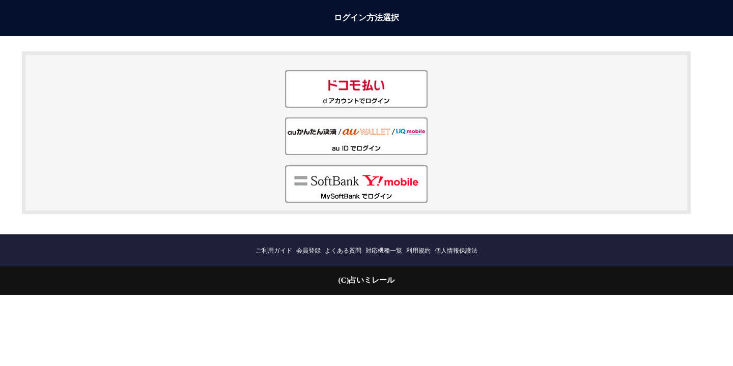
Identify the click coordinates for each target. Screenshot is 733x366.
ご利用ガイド (274, 250)
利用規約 (418, 250)
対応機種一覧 (383, 250)
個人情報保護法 (456, 250)
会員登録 (308, 250)
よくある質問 (343, 250)
